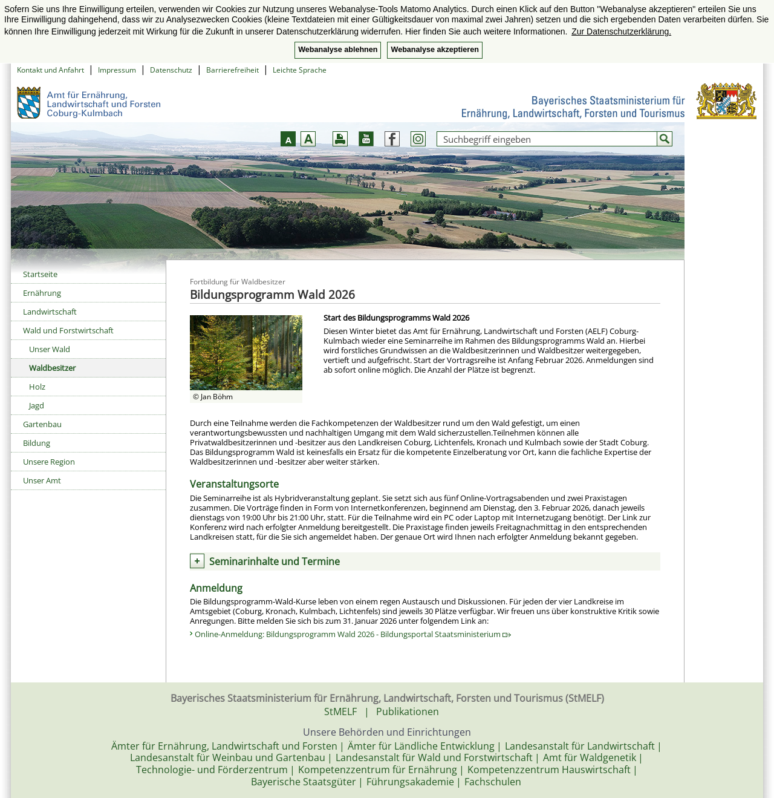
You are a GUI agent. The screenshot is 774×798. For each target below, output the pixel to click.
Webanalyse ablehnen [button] (337, 49)
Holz (37, 386)
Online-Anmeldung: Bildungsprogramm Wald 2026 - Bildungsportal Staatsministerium (353, 634)
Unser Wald (49, 349)
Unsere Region (49, 461)
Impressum (117, 70)
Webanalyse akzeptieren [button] (434, 49)
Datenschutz (171, 70)
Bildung (36, 442)
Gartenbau (42, 424)
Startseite (40, 274)
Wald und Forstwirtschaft (68, 330)
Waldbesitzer (52, 367)
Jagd (36, 405)
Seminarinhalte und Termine (274, 561)
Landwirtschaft (50, 311)
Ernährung (42, 292)
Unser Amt (42, 480)
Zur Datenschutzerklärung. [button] (621, 31)
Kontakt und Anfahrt (50, 70)
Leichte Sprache (300, 70)
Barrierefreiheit (232, 70)
